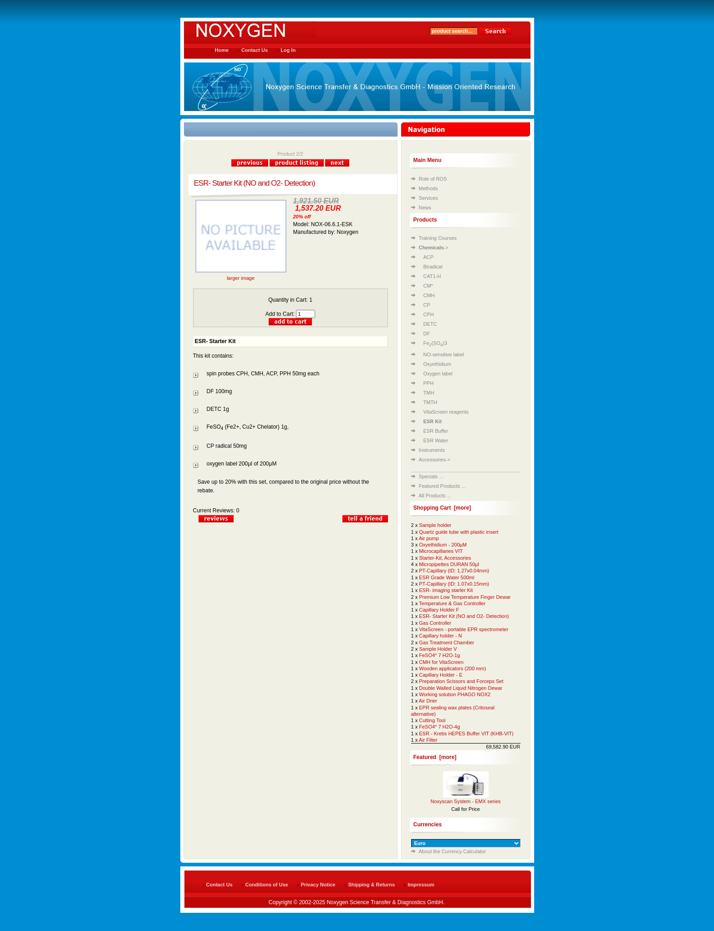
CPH (428, 314)
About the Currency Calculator (452, 851)
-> (434, 247)
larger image (240, 275)
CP (426, 305)
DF (426, 333)
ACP (428, 257)
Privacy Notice (318, 884)
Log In (288, 50)
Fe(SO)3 (435, 343)
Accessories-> (434, 459)
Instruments (432, 450)
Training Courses (438, 238)
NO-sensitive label (443, 354)
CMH (429, 295)
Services (428, 198)
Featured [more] (435, 757)
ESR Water (436, 440)
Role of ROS (433, 179)
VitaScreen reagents (446, 412)
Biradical (433, 266)
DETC (430, 324)
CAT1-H (432, 276)
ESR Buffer (436, 431)
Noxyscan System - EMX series (465, 801)
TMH (428, 392)
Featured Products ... (442, 486)
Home (222, 50)
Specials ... (431, 476)
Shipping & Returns (371, 884)
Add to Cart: (290, 314)
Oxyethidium (437, 364)
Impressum (421, 884)
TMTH (430, 402)
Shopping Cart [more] (442, 508)
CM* (428, 285)
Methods (428, 188)
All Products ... (435, 495)
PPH (428, 383)
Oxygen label (438, 373)
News (425, 207)
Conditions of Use (266, 884)
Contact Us (254, 50)
